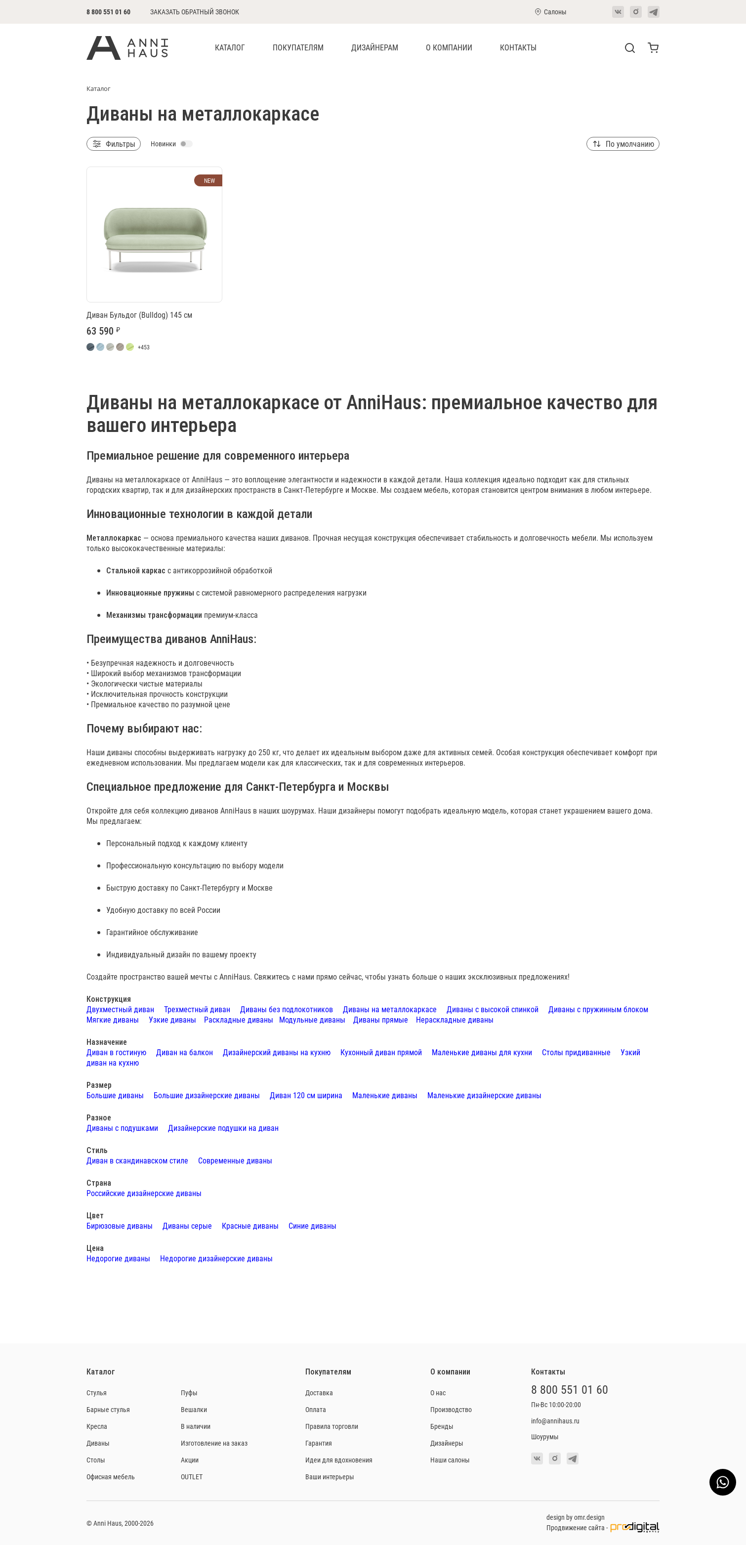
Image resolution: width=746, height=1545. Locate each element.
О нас (438, 1392)
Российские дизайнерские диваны (144, 1193)
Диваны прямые (380, 1019)
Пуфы (189, 1392)
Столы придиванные (576, 1052)
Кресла (96, 1426)
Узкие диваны (172, 1019)
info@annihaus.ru (555, 1420)
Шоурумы (545, 1436)
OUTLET (192, 1476)
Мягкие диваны (112, 1019)
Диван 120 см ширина (306, 1095)
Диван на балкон (184, 1052)
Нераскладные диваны (455, 1019)
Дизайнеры (446, 1443)
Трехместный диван (197, 1009)
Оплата (315, 1409)
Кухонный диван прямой (381, 1052)
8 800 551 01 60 (108, 11)
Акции (190, 1459)
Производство (451, 1409)
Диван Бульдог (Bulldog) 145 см (139, 314)
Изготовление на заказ (214, 1443)
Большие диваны (115, 1095)
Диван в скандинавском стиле (137, 1160)
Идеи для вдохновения (339, 1459)
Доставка (319, 1392)
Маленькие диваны (384, 1095)
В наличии (195, 1426)
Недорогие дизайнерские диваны (216, 1258)
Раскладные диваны (238, 1019)
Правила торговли (331, 1426)
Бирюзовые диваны (119, 1225)
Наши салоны (450, 1459)
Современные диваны (235, 1160)
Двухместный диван (120, 1009)
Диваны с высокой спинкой (493, 1009)
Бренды (442, 1426)
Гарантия (318, 1443)
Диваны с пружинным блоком (598, 1009)
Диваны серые (187, 1225)
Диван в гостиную (116, 1052)
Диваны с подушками (122, 1127)
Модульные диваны (312, 1019)
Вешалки (194, 1409)
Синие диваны (312, 1225)
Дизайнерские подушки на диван (223, 1127)
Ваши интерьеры (329, 1476)
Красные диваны (250, 1225)
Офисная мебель (110, 1476)
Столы (95, 1459)
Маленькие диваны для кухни (482, 1052)
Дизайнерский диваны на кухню (277, 1052)
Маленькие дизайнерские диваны (484, 1095)
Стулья (96, 1392)
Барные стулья (108, 1409)
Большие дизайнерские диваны (207, 1095)
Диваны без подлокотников (286, 1009)
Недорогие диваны (118, 1258)
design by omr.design (575, 1517)
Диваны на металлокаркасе (390, 1009)
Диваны (98, 1443)
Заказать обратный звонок (194, 11)
